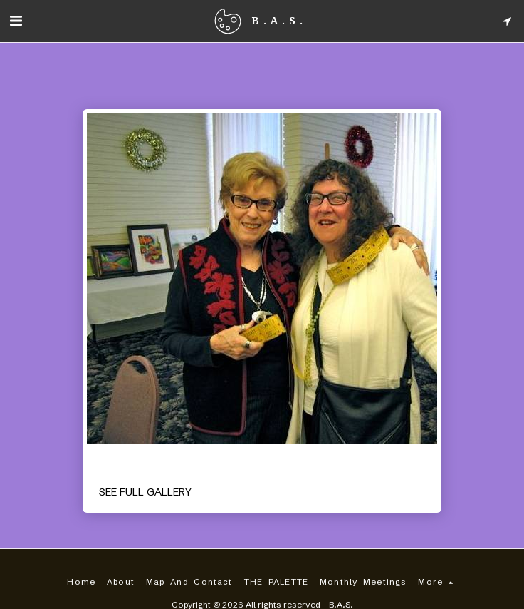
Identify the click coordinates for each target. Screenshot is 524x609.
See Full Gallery (145, 492)
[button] (16, 20)
